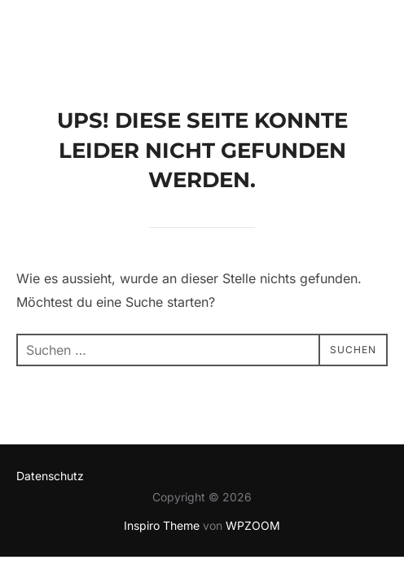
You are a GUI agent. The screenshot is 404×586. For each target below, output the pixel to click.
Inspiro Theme (162, 526)
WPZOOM (253, 526)
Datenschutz (50, 476)
